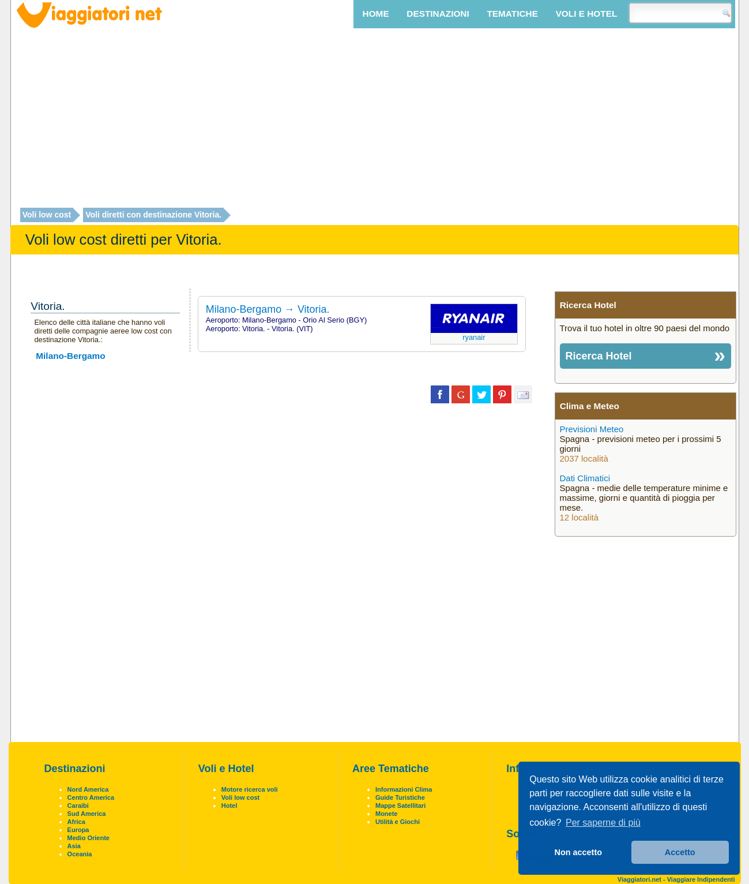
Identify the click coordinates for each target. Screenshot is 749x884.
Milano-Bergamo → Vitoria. (268, 309)
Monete (386, 813)
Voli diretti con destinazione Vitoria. (153, 215)
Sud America (86, 813)
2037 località (584, 458)
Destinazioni (438, 13)
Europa (78, 829)
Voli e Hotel (587, 13)
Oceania (79, 854)
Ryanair (473, 337)
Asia (74, 845)
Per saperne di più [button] (603, 822)
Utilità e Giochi (397, 821)
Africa (76, 821)
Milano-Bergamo (70, 356)
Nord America (88, 789)
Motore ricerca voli (249, 789)
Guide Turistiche (400, 797)
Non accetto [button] (578, 852)
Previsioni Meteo (592, 429)
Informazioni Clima (403, 789)
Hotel (229, 805)
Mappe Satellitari (400, 805)
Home (376, 13)
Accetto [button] (680, 852)
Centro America (91, 797)
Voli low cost (46, 215)
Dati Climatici (585, 478)
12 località (579, 517)
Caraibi (78, 805)
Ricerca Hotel (599, 356)
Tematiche (512, 13)
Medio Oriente (88, 837)
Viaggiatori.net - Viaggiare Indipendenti (676, 879)
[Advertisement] (375, 119)
